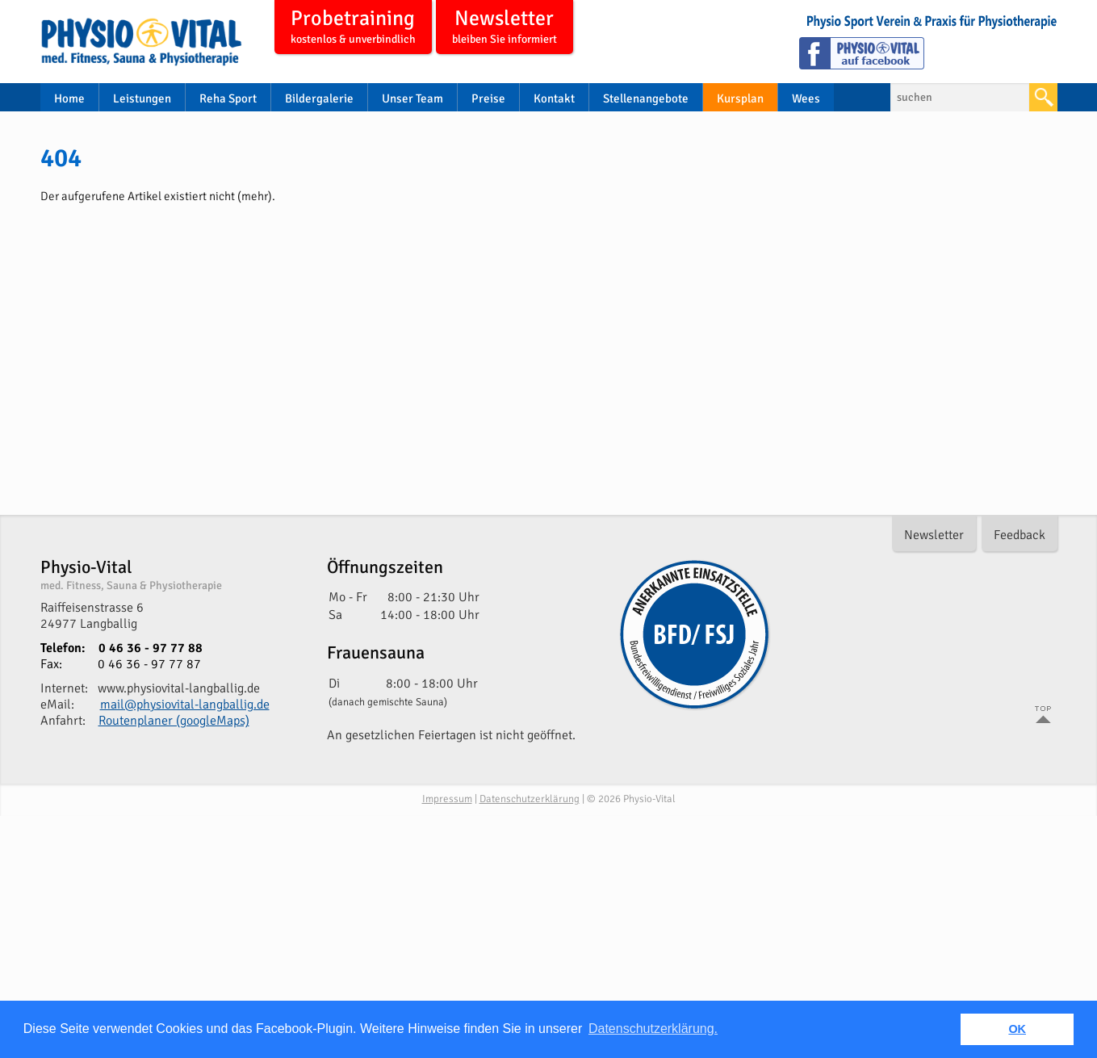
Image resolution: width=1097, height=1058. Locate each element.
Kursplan (740, 98)
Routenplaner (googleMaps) (173, 721)
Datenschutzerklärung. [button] (653, 1028)
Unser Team (412, 98)
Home (69, 98)
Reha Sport (228, 98)
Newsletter (504, 28)
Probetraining (353, 28)
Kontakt (554, 98)
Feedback (1019, 535)
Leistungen (142, 98)
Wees (806, 98)
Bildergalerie (319, 98)
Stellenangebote (646, 98)
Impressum (447, 798)
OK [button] (1017, 1028)
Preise (488, 98)
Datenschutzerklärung (529, 798)
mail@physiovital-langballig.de (185, 704)
